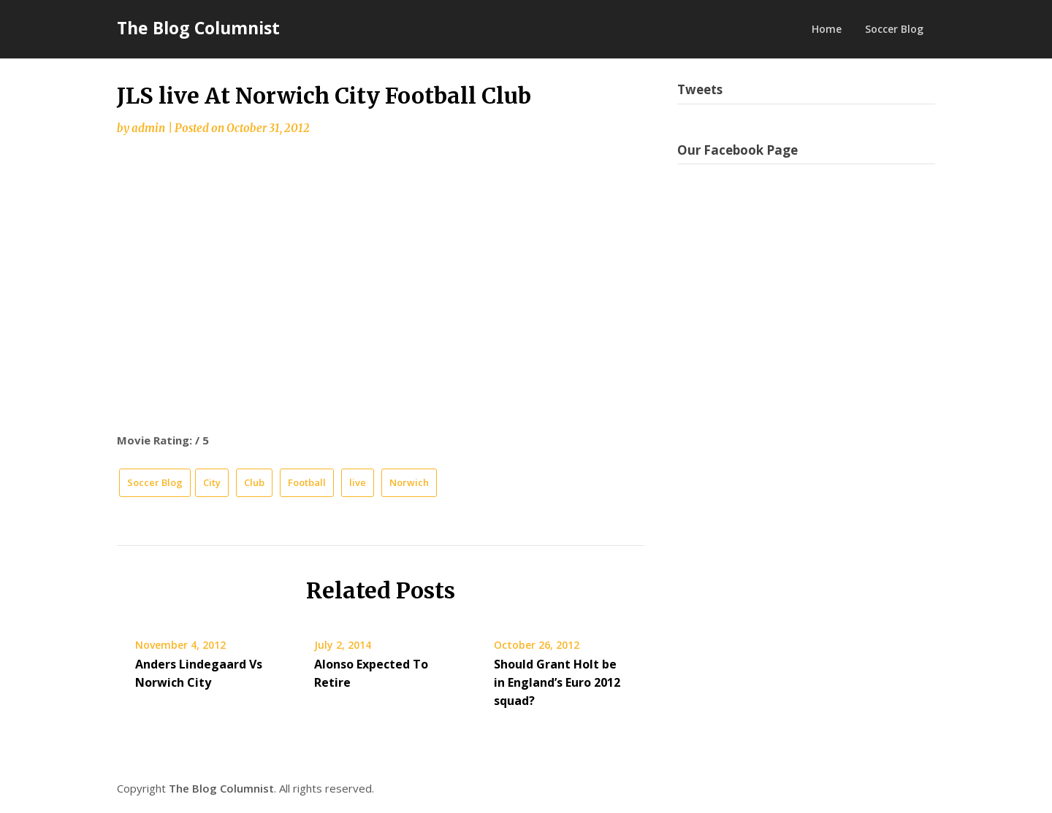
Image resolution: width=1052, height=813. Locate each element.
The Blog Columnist (198, 27)
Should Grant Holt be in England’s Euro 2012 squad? (557, 682)
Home (827, 29)
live (357, 482)
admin (148, 128)
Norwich (409, 482)
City (212, 482)
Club (254, 482)
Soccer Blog (894, 29)
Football (307, 482)
